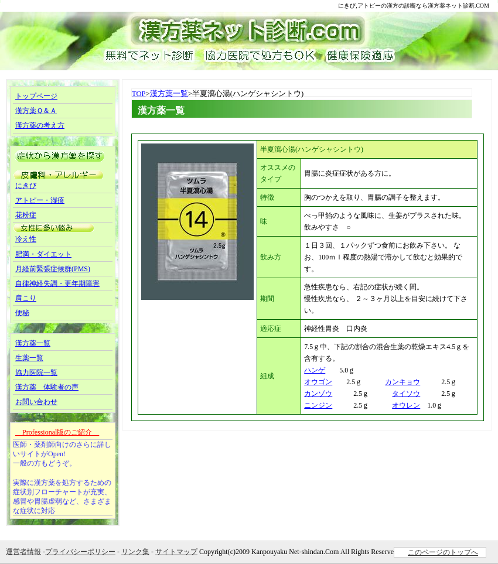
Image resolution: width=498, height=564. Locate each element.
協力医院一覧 (36, 372)
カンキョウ (402, 382)
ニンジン (318, 405)
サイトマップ (176, 552)
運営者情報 (23, 552)
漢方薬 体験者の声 (47, 387)
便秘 (22, 313)
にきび (25, 186)
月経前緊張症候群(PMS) (52, 269)
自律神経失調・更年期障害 (57, 283)
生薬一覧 (29, 358)
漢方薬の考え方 (39, 125)
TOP (139, 94)
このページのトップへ (443, 552)
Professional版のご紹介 (57, 432)
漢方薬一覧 (169, 94)
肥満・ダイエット (43, 254)
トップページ (36, 96)
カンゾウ (318, 393)
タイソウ (406, 393)
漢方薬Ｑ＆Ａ (36, 111)
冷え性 (25, 239)
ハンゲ (314, 370)
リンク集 (135, 552)
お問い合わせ (36, 402)
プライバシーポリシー (80, 552)
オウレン (406, 405)
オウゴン (318, 382)
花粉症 (25, 215)
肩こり (25, 298)
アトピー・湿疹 (39, 200)
